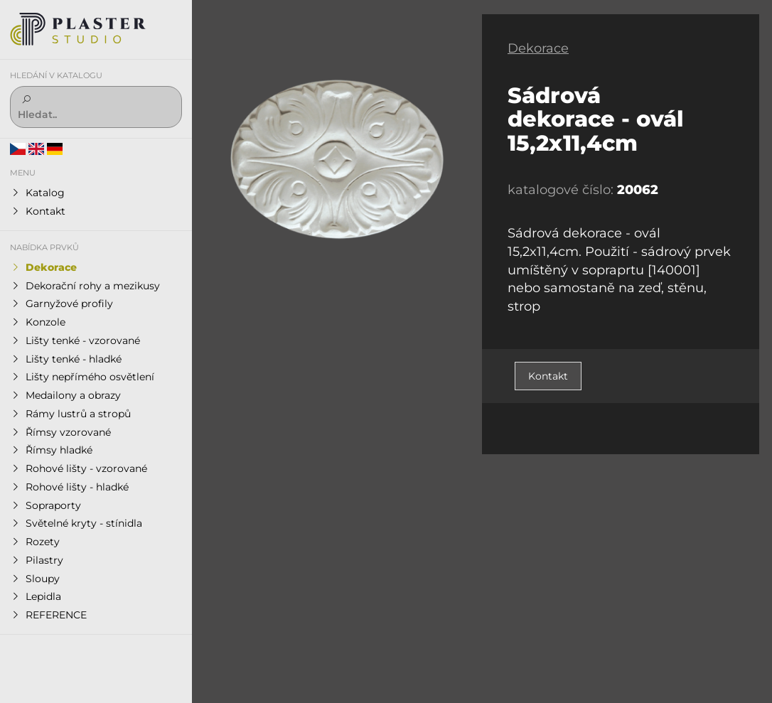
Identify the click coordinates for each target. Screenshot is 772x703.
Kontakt (548, 376)
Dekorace (538, 48)
